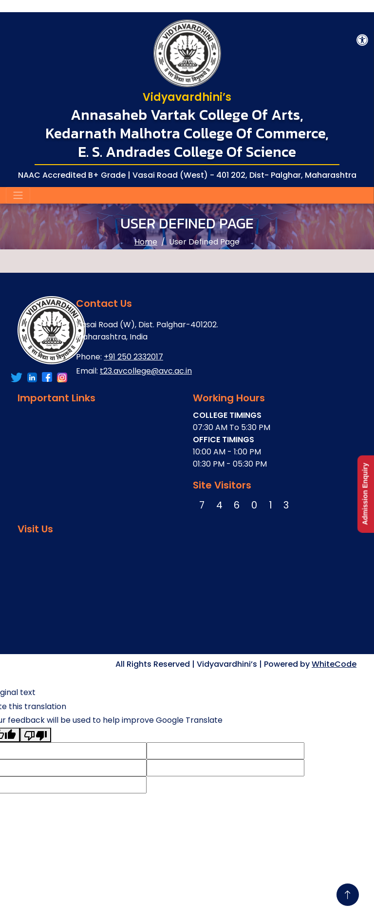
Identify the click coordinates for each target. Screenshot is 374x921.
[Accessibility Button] (362, 40)
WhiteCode (334, 664)
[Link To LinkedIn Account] (47, 377)
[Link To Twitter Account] (32, 377)
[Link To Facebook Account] (16, 377)
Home (145, 241)
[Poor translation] (35, 735)
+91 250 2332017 (133, 356)
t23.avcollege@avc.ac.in (146, 370)
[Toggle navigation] (18, 195)
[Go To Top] (347, 894)
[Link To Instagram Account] (62, 377)
